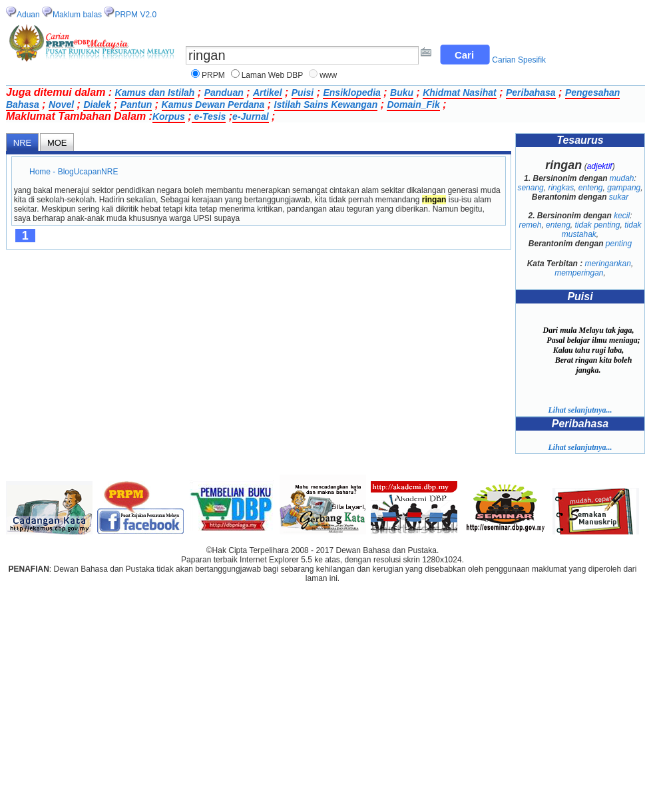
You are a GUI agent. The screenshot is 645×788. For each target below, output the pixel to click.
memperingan (578, 273)
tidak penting (597, 225)
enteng (590, 187)
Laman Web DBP (273, 75)
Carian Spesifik (519, 60)
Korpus (168, 116)
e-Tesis (209, 116)
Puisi (303, 92)
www (328, 75)
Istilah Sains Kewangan (326, 104)
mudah (622, 178)
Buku (401, 92)
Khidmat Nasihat (459, 92)
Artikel (267, 92)
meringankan (608, 263)
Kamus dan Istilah (155, 92)
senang (530, 187)
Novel (61, 104)
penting (619, 243)
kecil (622, 215)
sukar (618, 197)
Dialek (96, 104)
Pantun (136, 104)
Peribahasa (531, 92)
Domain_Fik (413, 104)
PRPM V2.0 (135, 14)
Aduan (28, 14)
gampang (623, 187)
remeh (530, 225)
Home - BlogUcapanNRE (73, 171)
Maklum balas (77, 14)
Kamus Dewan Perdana (213, 104)
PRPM (213, 75)
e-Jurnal (250, 116)
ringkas (561, 187)
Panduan (224, 92)
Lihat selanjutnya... (580, 410)
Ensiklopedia (351, 92)
